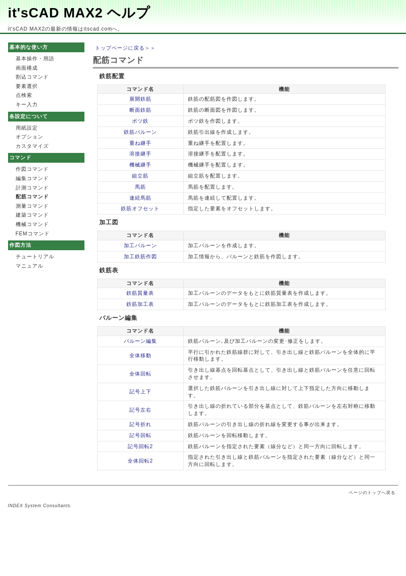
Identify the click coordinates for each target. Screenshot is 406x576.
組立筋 (140, 176)
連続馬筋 (140, 198)
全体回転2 (140, 461)
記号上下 (140, 392)
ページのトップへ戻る (372, 492)
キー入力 (27, 104)
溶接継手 (140, 154)
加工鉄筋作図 (140, 257)
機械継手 (140, 165)
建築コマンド (32, 215)
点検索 (24, 95)
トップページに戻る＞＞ (125, 48)
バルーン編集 (140, 341)
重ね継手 (140, 143)
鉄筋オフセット (140, 209)
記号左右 (140, 410)
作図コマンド (32, 169)
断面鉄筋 (140, 110)
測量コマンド (32, 206)
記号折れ (140, 424)
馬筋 (140, 187)
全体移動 (140, 356)
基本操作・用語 (35, 59)
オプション (29, 137)
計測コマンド (32, 188)
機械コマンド (32, 224)
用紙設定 (27, 128)
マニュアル (29, 266)
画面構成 (27, 68)
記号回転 (140, 435)
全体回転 (140, 374)
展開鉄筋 (140, 99)
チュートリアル (35, 257)
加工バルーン (140, 245)
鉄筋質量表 (140, 293)
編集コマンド (32, 178)
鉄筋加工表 (140, 304)
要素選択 (27, 86)
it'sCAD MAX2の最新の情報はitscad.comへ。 (65, 29)
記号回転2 (140, 446)
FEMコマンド (33, 234)
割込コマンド (32, 77)
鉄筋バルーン (140, 132)
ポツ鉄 (140, 121)
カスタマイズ (32, 146)
